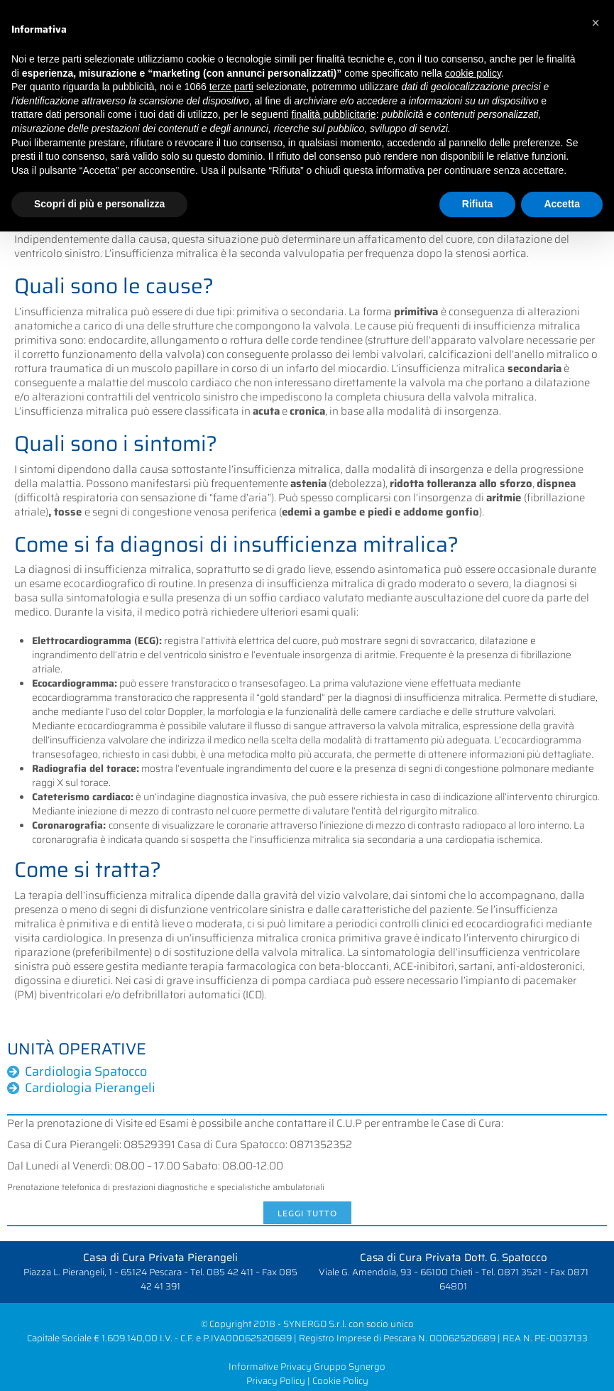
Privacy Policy (275, 1380)
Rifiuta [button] (477, 203)
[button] (595, 22)
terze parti (231, 86)
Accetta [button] (562, 203)
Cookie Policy (340, 1380)
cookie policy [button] (473, 73)
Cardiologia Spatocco (86, 1071)
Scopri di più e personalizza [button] (99, 203)
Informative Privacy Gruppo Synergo (307, 1366)
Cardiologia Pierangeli (90, 1087)
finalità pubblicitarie (334, 114)
